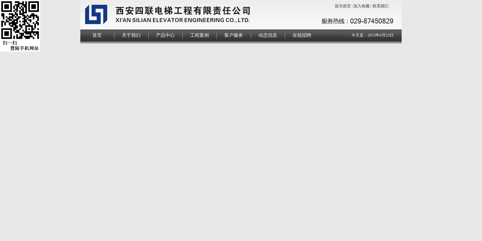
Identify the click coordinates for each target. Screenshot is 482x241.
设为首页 (343, 6)
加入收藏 (361, 6)
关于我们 (131, 35)
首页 (97, 35)
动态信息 (267, 35)
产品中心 (165, 35)
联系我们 (381, 6)
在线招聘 (302, 35)
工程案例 (199, 35)
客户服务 (233, 35)
